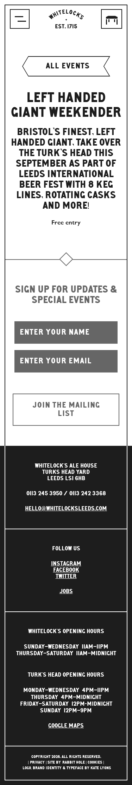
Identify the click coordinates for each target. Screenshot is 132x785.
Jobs (66, 591)
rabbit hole (73, 762)
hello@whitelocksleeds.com (66, 508)
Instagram (66, 563)
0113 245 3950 (44, 493)
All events (66, 66)
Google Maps (66, 725)
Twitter (66, 576)
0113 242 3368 (87, 493)
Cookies (95, 762)
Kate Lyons (100, 768)
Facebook (66, 570)
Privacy (37, 762)
